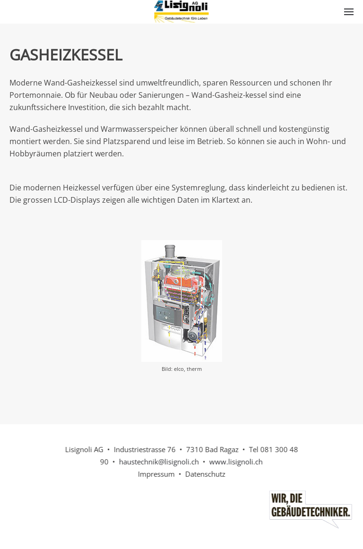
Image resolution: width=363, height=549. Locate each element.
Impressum (155, 474)
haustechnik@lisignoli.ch (158, 461)
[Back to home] (182, 12)
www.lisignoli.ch (235, 461)
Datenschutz (204, 474)
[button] (349, 12)
